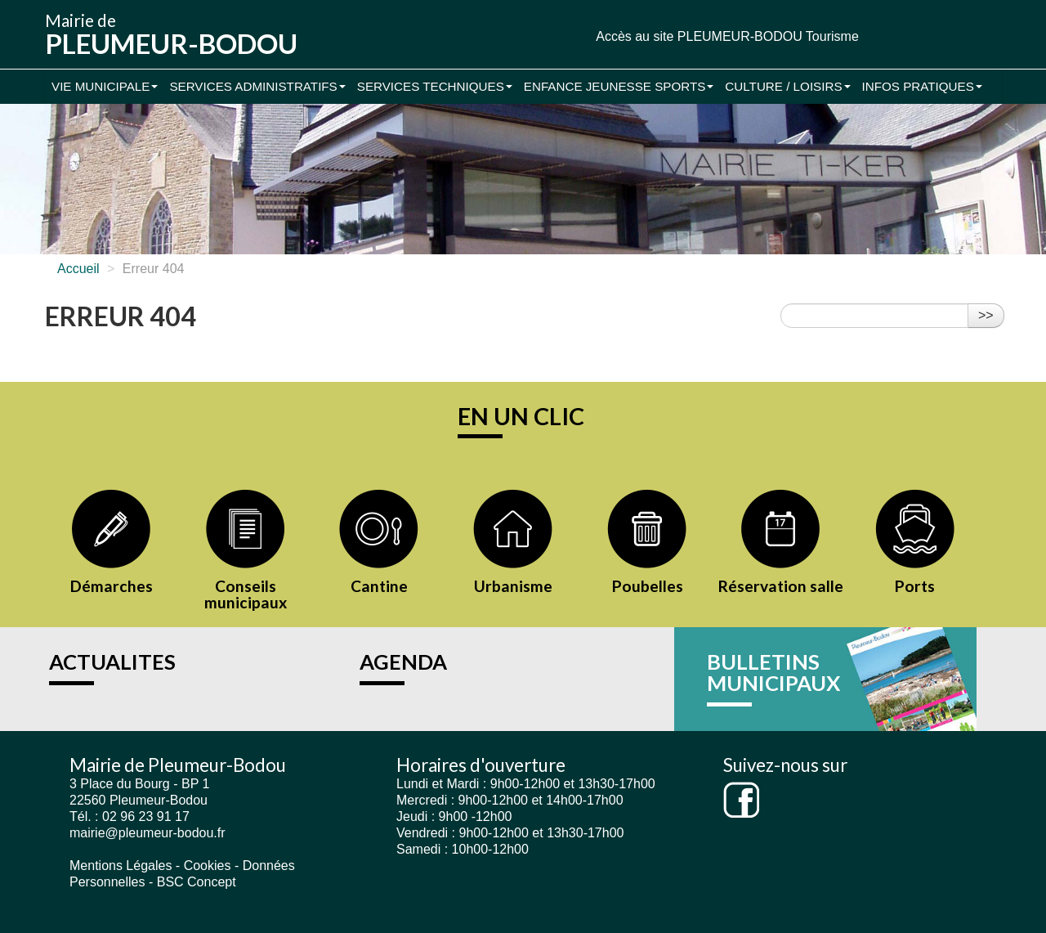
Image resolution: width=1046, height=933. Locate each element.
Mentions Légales (120, 865)
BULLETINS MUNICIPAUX (773, 672)
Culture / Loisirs (787, 86)
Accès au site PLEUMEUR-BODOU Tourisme (727, 36)
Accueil (78, 269)
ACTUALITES (112, 661)
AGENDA (403, 661)
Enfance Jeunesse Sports (619, 86)
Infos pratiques (922, 86)
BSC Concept (196, 882)
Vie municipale (104, 86)
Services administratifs (257, 86)
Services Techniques (434, 86)
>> (986, 315)
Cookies (207, 865)
